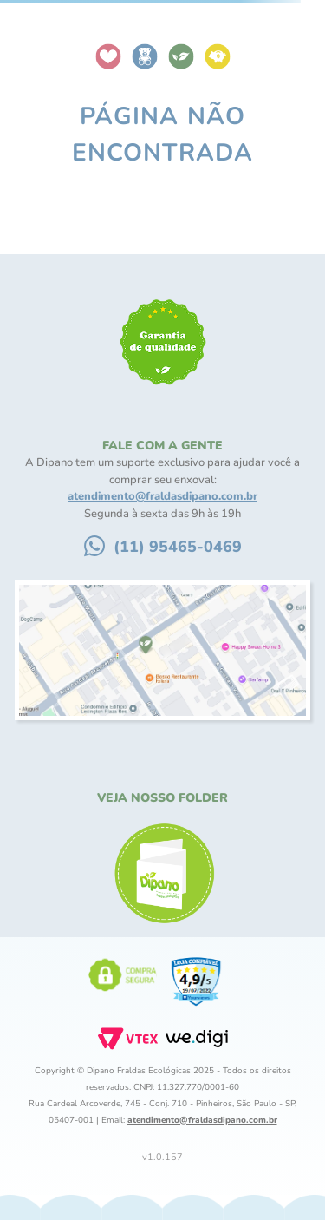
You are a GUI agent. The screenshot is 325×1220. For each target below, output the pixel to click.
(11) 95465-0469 (178, 546)
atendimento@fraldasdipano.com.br (162, 496)
